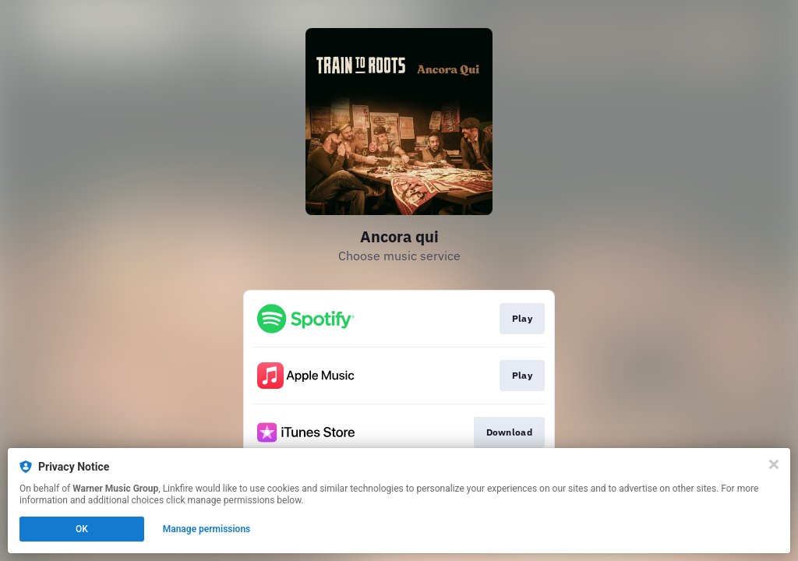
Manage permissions (207, 529)
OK (82, 529)
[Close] (773, 464)
